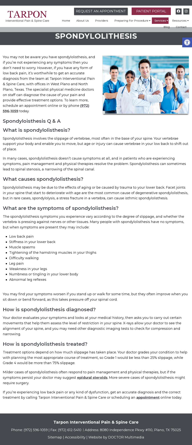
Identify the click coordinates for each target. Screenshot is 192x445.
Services (160, 20)
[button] (187, 42)
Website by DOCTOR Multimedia (116, 437)
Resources (179, 20)
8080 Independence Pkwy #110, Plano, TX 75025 (140, 430)
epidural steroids (92, 378)
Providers (101, 20)
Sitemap (55, 437)
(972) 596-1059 (36, 430)
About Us (82, 20)
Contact (181, 27)
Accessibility (75, 437)
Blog (167, 27)
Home (66, 20)
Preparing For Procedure (131, 20)
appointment (148, 397)
